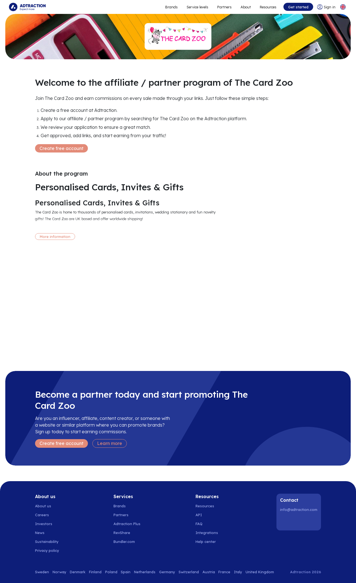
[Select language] (343, 7)
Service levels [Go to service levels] (197, 7)
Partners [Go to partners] (120, 515)
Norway (59, 572)
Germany (167, 572)
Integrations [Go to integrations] (207, 532)
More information (55, 236)
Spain (125, 572)
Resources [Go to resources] (268, 7)
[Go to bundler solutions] (127, 541)
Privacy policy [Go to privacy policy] (47, 550)
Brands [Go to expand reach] (171, 7)
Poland (111, 572)
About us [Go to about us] (43, 506)
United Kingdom (260, 572)
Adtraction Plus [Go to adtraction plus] (126, 523)
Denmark (77, 572)
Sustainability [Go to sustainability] (46, 541)
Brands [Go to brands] (119, 506)
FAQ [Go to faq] (199, 523)
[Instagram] (299, 521)
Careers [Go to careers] (42, 515)
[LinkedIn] (285, 521)
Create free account (61, 148)
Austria (208, 572)
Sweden (42, 572)
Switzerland (189, 572)
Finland (95, 572)
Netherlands (144, 572)
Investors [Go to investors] (43, 523)
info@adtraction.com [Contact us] (298, 509)
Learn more (109, 443)
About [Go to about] (246, 7)
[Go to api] (209, 515)
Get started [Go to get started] (298, 7)
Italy (238, 572)
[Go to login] (326, 7)
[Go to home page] (27, 7)
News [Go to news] (39, 532)
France (224, 572)
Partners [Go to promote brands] (224, 7)
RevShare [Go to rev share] (121, 532)
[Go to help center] (209, 541)
